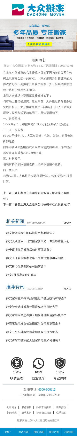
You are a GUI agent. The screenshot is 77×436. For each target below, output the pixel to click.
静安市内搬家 (43, 407)
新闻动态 (12, 412)
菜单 (7, 431)
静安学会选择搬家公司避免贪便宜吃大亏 (32, 306)
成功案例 (26, 412)
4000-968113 (47, 389)
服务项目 (26, 407)
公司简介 (11, 407)
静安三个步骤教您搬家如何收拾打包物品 (32, 331)
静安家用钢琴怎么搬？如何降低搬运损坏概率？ (36, 315)
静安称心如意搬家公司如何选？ (26, 266)
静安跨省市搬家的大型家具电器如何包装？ (33, 340)
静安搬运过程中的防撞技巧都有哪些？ (30, 232)
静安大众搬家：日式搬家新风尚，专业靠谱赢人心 (37, 241)
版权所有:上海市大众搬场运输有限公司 (38, 420)
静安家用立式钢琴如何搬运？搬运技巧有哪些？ (36, 298)
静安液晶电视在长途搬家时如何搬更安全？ (33, 323)
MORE (67, 223)
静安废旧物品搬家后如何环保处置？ (29, 249)
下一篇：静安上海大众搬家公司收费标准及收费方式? (36, 204)
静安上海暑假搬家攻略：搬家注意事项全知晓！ (36, 258)
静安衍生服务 (44, 412)
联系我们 (61, 412)
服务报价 (61, 407)
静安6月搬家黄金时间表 (21, 274)
